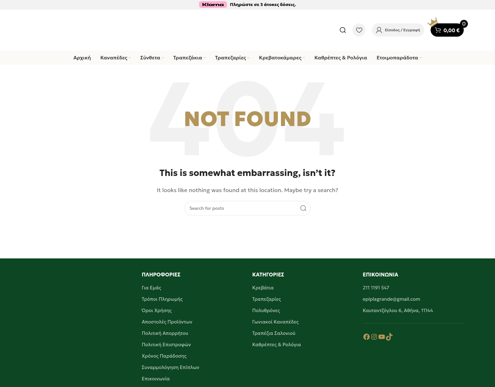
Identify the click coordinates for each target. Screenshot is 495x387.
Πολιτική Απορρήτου (165, 333)
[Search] (343, 30)
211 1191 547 (376, 288)
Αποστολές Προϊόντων (167, 322)
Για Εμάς (151, 288)
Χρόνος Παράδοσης (164, 356)
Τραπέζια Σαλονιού (273, 333)
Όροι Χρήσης (157, 310)
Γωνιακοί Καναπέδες (275, 322)
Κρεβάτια (263, 288)
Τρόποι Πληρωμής (162, 299)
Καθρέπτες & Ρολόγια (276, 345)
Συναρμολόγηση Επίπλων (170, 367)
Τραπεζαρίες (266, 299)
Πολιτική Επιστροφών (166, 345)
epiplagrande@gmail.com (391, 299)
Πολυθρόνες (266, 310)
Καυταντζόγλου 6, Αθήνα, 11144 (398, 310)
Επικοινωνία (156, 379)
